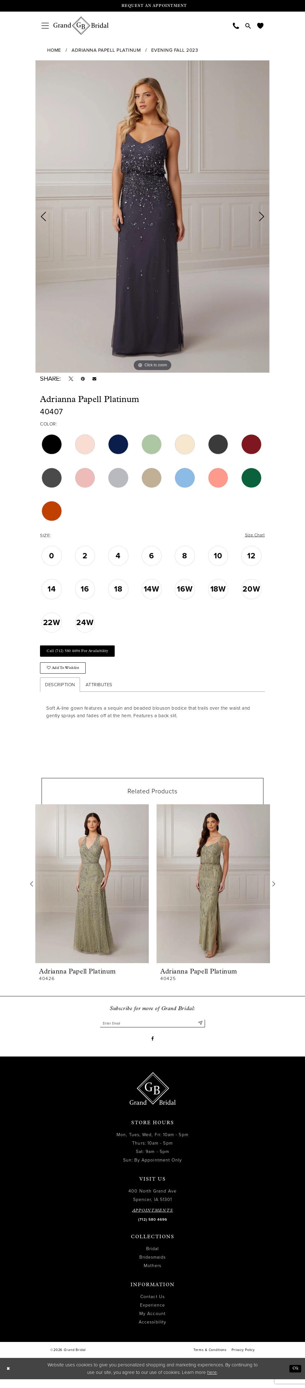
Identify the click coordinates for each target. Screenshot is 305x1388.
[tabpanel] (152, 216)
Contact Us (152, 1305)
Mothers (153, 1274)
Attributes (99, 691)
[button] (45, 25)
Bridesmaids (152, 1266)
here (212, 1381)
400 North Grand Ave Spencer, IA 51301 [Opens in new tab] (152, 1204)
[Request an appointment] (152, 6)
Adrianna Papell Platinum (106, 50)
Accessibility (152, 1331)
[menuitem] (45, 25)
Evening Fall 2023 (174, 50)
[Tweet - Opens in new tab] (72, 380)
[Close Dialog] (9, 1377)
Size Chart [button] (253, 537)
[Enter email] (152, 1030)
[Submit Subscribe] (200, 1030)
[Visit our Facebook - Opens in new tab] (152, 1047)
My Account (152, 1322)
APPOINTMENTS (152, 1220)
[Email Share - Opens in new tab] (98, 380)
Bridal (152, 1257)
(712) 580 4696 (152, 1228)
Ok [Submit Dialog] (295, 1377)
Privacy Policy (243, 1359)
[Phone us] (236, 25)
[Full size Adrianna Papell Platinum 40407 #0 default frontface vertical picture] (152, 216)
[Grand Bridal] (81, 26)
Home (54, 50)
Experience (152, 1314)
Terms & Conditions (210, 1359)
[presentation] (92, 890)
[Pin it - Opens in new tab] (85, 380)
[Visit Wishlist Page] (260, 25)
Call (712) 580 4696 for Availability (83, 655)
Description (60, 691)
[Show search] (248, 26)
